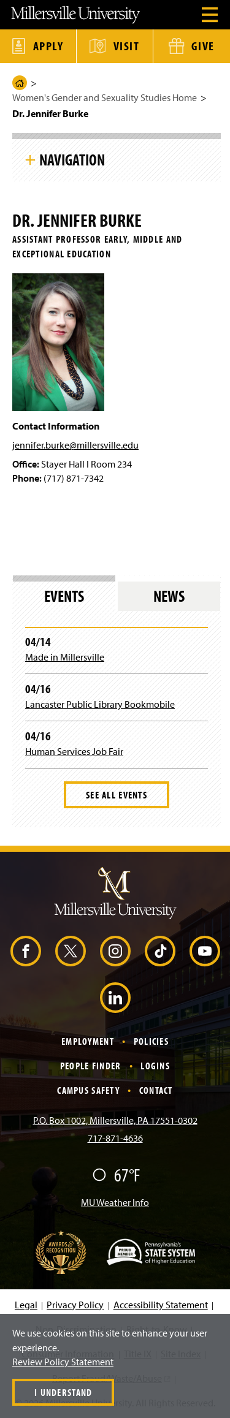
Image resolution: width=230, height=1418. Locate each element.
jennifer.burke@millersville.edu (75, 445)
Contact (156, 1090)
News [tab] (169, 596)
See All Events (116, 795)
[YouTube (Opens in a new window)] (205, 951)
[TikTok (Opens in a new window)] (160, 951)
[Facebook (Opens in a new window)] (25, 951)
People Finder (90, 1066)
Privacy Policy (75, 1305)
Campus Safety (88, 1090)
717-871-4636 (115, 1137)
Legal (26, 1305)
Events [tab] (64, 596)
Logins (155, 1066)
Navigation (72, 159)
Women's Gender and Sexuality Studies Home (104, 97)
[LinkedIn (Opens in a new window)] (115, 997)
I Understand (63, 1392)
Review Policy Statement (62, 1361)
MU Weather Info (115, 1202)
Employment (87, 1041)
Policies (151, 1041)
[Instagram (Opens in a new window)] (115, 951)
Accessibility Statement (160, 1305)
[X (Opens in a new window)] (70, 951)
